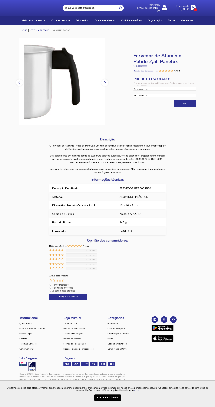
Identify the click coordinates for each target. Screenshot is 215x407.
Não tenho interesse (62, 287)
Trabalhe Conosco (28, 343)
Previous (19, 82)
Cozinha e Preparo (116, 328)
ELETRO (171, 20)
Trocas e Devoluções (73, 333)
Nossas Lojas (25, 333)
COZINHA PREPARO (60, 20)
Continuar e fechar (107, 397)
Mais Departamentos (34, 20)
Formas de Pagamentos (74, 343)
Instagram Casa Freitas (164, 319)
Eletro (110, 338)
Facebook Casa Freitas (155, 319)
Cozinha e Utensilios (117, 343)
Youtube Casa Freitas (173, 319)
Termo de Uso (70, 323)
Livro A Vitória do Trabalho (32, 328)
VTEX (168, 376)
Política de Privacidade (74, 328)
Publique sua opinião (68, 296)
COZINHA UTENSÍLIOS (131, 20)
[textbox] (93, 8)
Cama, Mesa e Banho (118, 348)
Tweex (156, 376)
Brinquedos (113, 323)
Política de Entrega (72, 338)
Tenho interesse (60, 284)
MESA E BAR (187, 20)
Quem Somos (25, 323)
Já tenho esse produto (63, 290)
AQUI (136, 390)
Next (104, 82)
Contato (23, 338)
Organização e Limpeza (118, 333)
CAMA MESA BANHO (105, 20)
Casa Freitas (35, 7)
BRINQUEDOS (82, 20)
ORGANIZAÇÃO (155, 20)
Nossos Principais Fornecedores (78, 348)
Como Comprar (26, 348)
